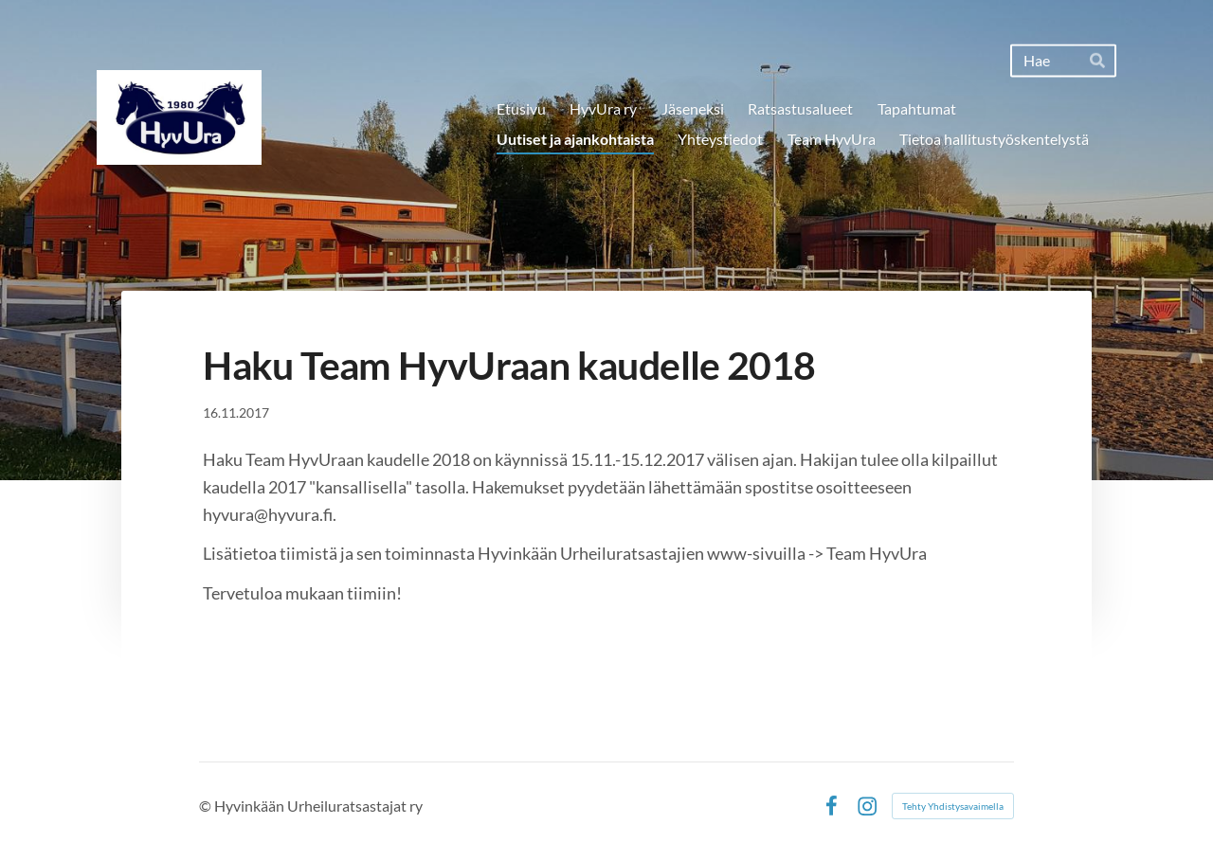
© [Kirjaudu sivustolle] (206, 806)
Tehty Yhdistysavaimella (953, 806)
